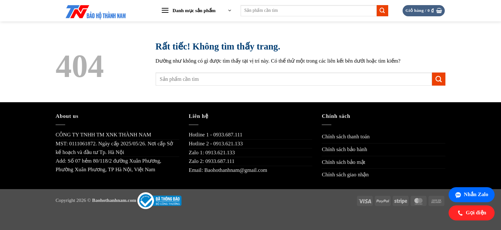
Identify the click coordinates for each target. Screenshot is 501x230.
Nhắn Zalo (471, 194)
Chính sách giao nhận (345, 175)
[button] (196, 11)
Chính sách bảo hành (344, 149)
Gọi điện (471, 213)
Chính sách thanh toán (346, 137)
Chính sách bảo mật (343, 162)
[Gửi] (382, 10)
